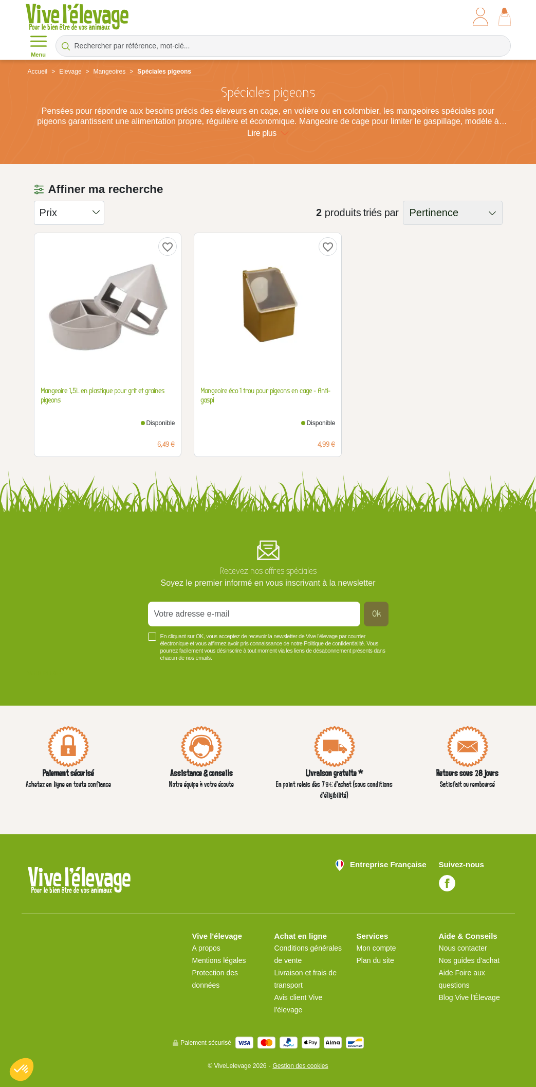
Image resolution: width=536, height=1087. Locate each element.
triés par (381, 212)
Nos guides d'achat (469, 960)
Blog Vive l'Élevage (469, 997)
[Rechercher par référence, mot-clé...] (283, 46)
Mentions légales (219, 960)
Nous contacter (463, 948)
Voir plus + (45, 673)
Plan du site (375, 960)
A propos (206, 948)
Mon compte (376, 948)
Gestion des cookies (300, 1066)
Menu (38, 45)
